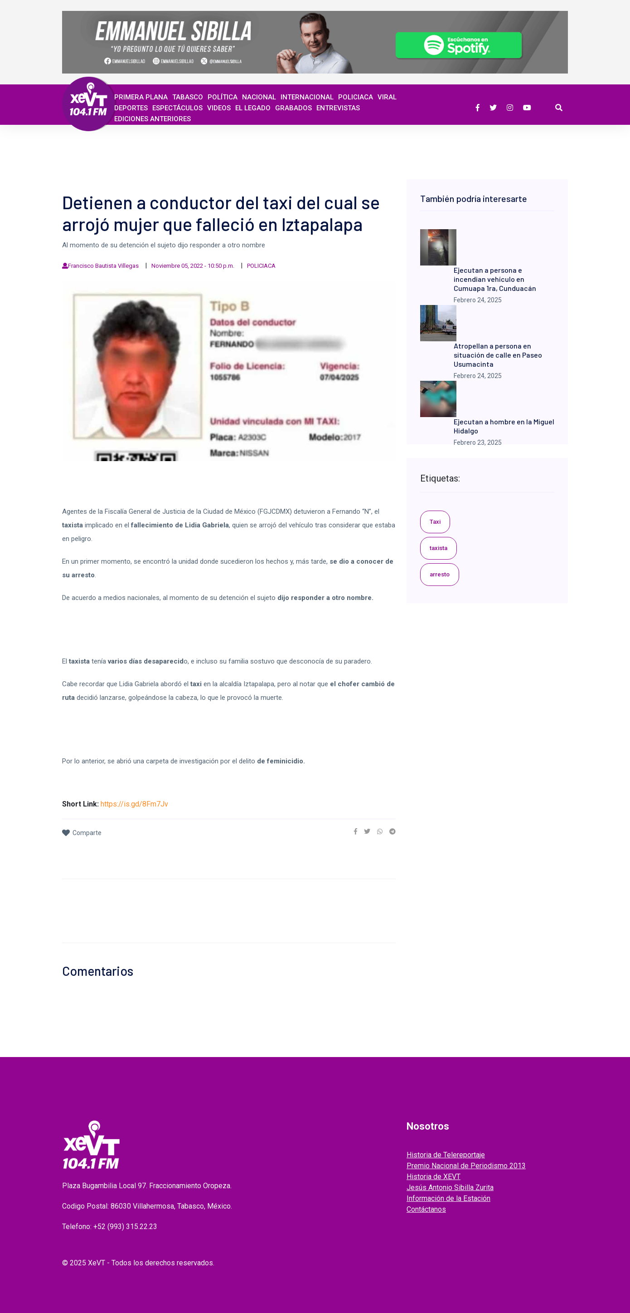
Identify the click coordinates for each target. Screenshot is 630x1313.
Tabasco (187, 97)
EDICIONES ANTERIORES (152, 119)
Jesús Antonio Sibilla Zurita (450, 1187)
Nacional (259, 97)
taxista (438, 548)
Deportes (131, 108)
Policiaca (355, 97)
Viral (387, 97)
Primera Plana (141, 97)
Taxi (435, 521)
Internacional (307, 97)
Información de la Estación (448, 1198)
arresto (440, 574)
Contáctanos (426, 1209)
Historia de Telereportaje (446, 1155)
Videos (219, 108)
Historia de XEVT (433, 1176)
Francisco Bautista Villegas (103, 265)
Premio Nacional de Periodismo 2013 (466, 1165)
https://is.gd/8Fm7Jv (134, 804)
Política (222, 97)
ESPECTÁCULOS (177, 108)
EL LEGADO (253, 108)
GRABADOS (293, 108)
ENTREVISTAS (338, 108)
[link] (355, 831)
